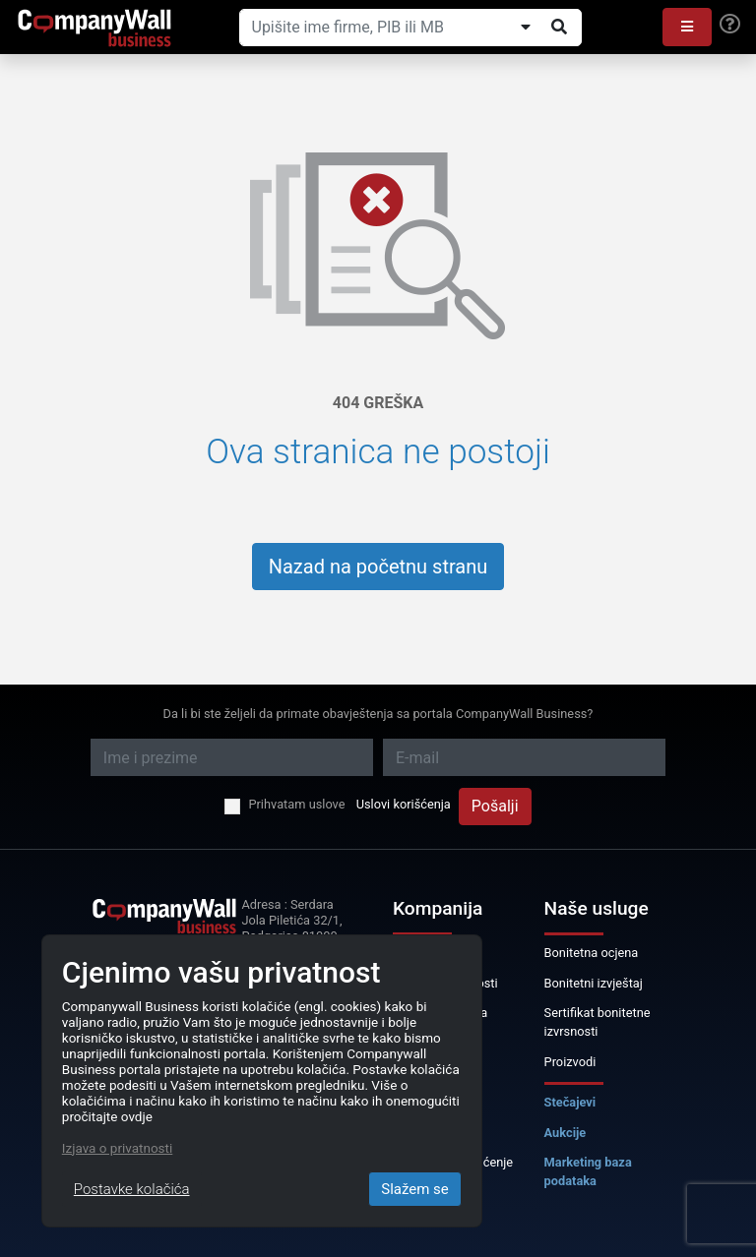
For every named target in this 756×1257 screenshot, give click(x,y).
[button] (687, 27)
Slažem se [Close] (415, 1189)
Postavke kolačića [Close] (132, 1189)
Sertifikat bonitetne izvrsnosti (597, 1022)
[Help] (730, 24)
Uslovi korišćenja (403, 804)
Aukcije (565, 1132)
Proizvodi (570, 1061)
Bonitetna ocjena (591, 952)
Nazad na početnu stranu (378, 566)
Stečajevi (570, 1102)
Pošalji (495, 806)
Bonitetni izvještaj (593, 983)
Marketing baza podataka (588, 1171)
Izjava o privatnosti (117, 1148)
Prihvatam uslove (296, 804)
